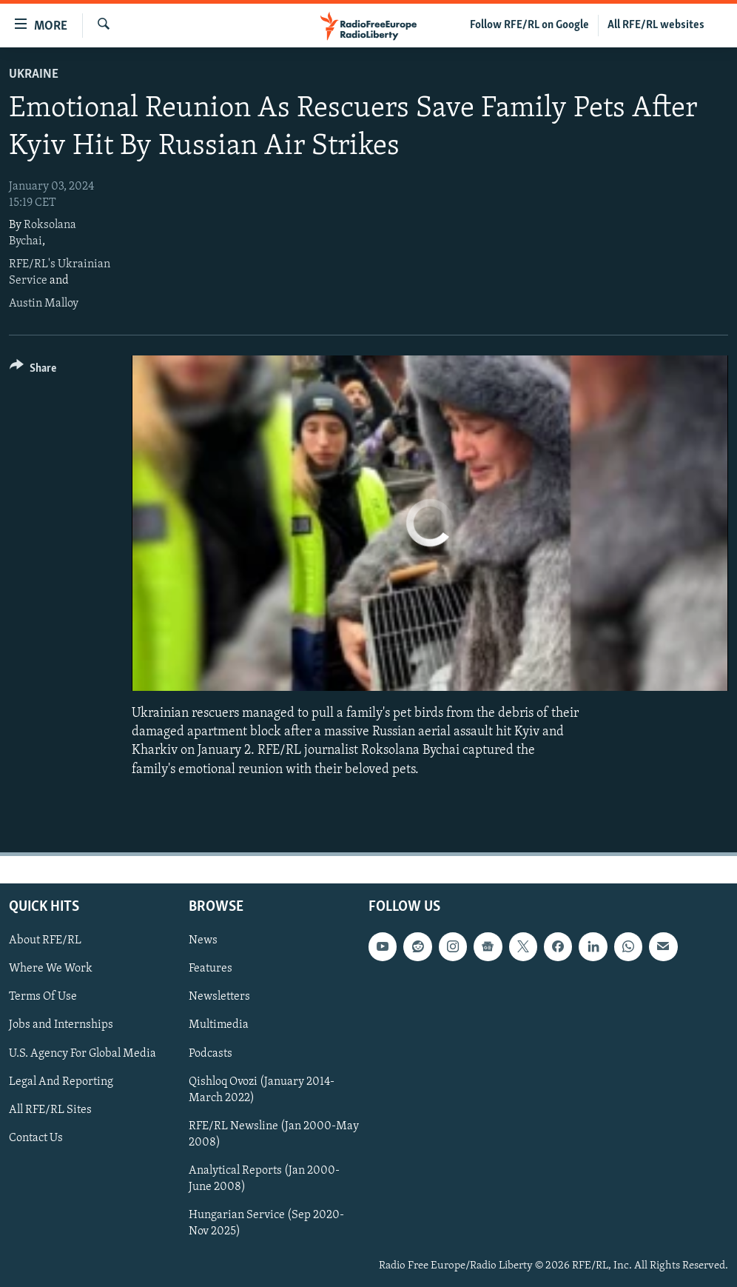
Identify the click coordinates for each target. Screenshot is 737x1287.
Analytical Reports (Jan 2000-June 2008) (264, 1179)
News (203, 940)
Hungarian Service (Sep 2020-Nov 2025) (266, 1223)
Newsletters (219, 997)
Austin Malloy (43, 304)
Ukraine (33, 74)
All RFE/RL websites (656, 25)
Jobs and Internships (61, 1025)
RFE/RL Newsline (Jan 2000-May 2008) (274, 1134)
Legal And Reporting (61, 1081)
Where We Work (50, 969)
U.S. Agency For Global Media (82, 1053)
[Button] (33, 370)
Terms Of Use (43, 997)
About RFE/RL (45, 940)
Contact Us (36, 1137)
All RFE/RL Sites (50, 1109)
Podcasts (210, 1053)
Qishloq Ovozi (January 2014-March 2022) (261, 1089)
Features (210, 969)
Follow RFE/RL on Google (529, 25)
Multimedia (219, 1025)
